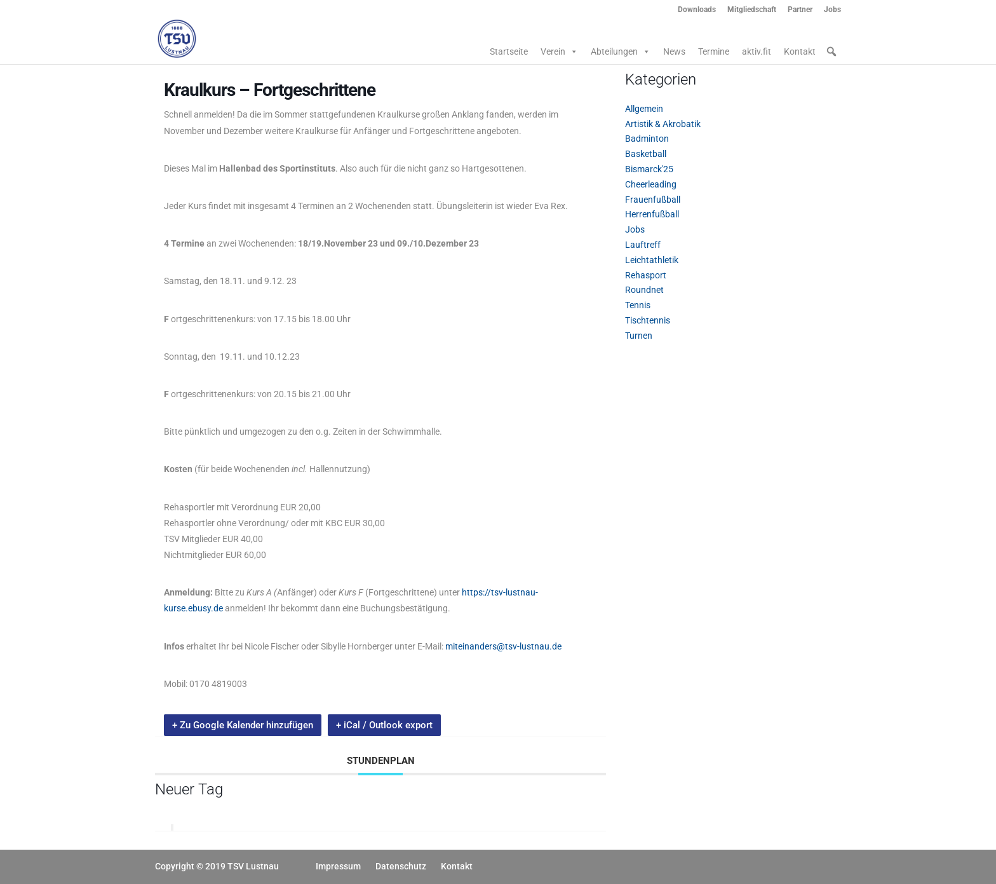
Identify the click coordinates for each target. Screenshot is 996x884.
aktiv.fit (756, 51)
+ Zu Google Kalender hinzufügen (242, 725)
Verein (559, 51)
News (674, 51)
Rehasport (645, 275)
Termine (713, 51)
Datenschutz (400, 866)
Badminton (647, 138)
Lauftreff (643, 245)
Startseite (509, 51)
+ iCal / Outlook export (384, 725)
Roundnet (644, 290)
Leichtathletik (651, 260)
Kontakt (800, 51)
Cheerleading (650, 184)
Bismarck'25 (649, 169)
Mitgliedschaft (751, 10)
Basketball (645, 154)
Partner (800, 10)
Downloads (697, 10)
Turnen (638, 335)
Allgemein (644, 109)
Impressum (338, 866)
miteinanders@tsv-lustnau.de (503, 646)
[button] (831, 51)
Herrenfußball (652, 214)
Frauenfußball (652, 199)
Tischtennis (647, 320)
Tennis (637, 305)
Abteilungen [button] (620, 51)
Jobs (832, 10)
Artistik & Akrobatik (663, 124)
